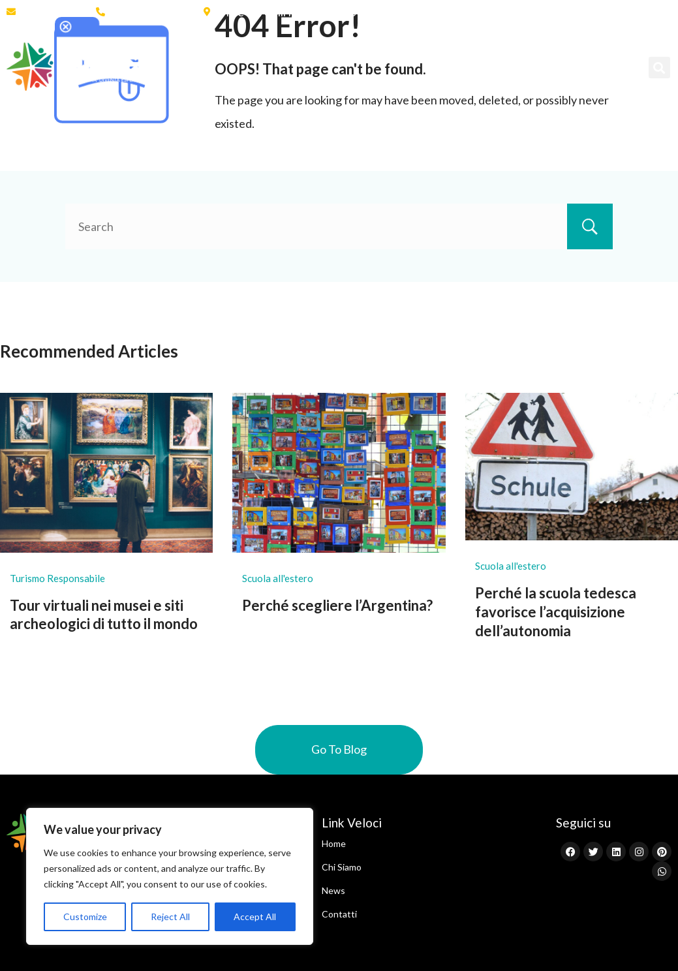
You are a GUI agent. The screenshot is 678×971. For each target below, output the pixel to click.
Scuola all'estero (277, 578)
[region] (169, 876)
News (574, 51)
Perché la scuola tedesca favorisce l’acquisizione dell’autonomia (555, 611)
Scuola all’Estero (358, 51)
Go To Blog (339, 749)
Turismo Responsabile (57, 578)
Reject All (170, 916)
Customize (85, 916)
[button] (659, 67)
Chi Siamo (258, 51)
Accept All (255, 916)
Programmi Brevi (482, 51)
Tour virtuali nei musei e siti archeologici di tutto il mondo (104, 614)
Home (192, 51)
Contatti (198, 81)
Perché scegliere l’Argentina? (337, 605)
